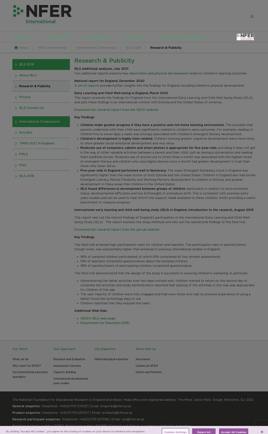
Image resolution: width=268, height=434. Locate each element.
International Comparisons (182, 37)
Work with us (135, 37)
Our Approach (58, 37)
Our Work (21, 37)
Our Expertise (96, 37)
